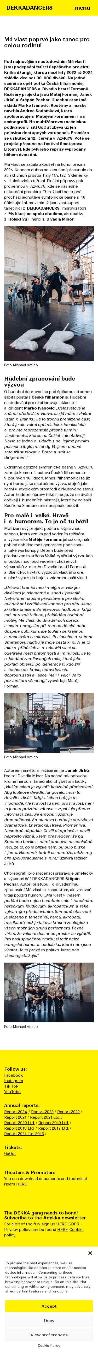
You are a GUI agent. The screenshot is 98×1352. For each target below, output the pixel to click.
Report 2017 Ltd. (53, 1128)
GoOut (10, 1153)
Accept (49, 1306)
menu (82, 8)
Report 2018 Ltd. (19, 1128)
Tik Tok (11, 1086)
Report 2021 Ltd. (45, 1117)
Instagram (13, 1080)
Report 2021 (15, 1117)
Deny (49, 1320)
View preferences (49, 1334)
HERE (21, 1184)
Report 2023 (42, 1112)
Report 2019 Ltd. (53, 1122)
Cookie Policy (49, 1346)
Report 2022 (68, 1112)
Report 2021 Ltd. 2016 (24, 1133)
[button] (90, 1253)
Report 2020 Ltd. (19, 1122)
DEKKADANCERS (29, 7)
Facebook (13, 1075)
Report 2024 (15, 1112)
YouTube (12, 1091)
